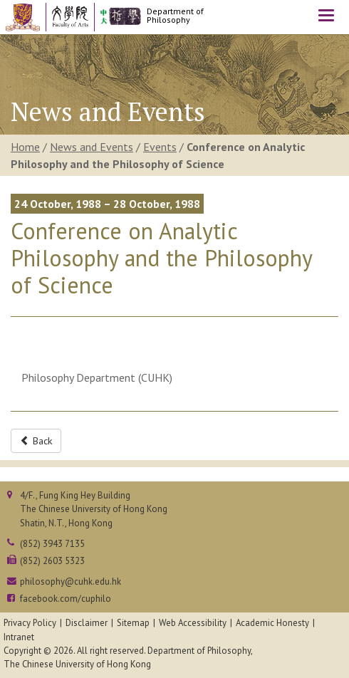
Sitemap (133, 623)
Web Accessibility (192, 623)
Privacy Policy (30, 623)
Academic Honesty (272, 623)
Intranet (19, 637)
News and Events (91, 147)
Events (160, 147)
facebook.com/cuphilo (65, 599)
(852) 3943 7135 (52, 544)
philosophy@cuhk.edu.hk (70, 581)
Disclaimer (87, 623)
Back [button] (36, 440)
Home (25, 147)
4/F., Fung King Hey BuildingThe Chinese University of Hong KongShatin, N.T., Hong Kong (93, 508)
